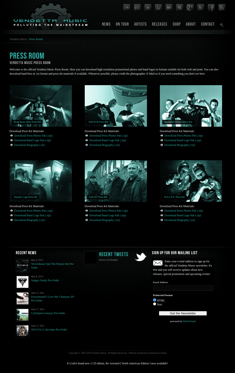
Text (159, 304)
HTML (161, 300)
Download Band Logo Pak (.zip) (32, 140)
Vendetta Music (18, 39)
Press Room (36, 39)
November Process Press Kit (178, 122)
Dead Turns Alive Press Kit (27, 122)
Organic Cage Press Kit (26, 197)
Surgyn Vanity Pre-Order (45, 280)
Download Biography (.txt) (29, 145)
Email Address (160, 282)
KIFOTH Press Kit (98, 122)
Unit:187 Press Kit (98, 197)
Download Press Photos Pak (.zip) (33, 135)
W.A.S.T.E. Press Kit (174, 197)
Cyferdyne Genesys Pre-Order (48, 313)
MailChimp (189, 321)
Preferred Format (163, 295)
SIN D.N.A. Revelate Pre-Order (49, 329)
